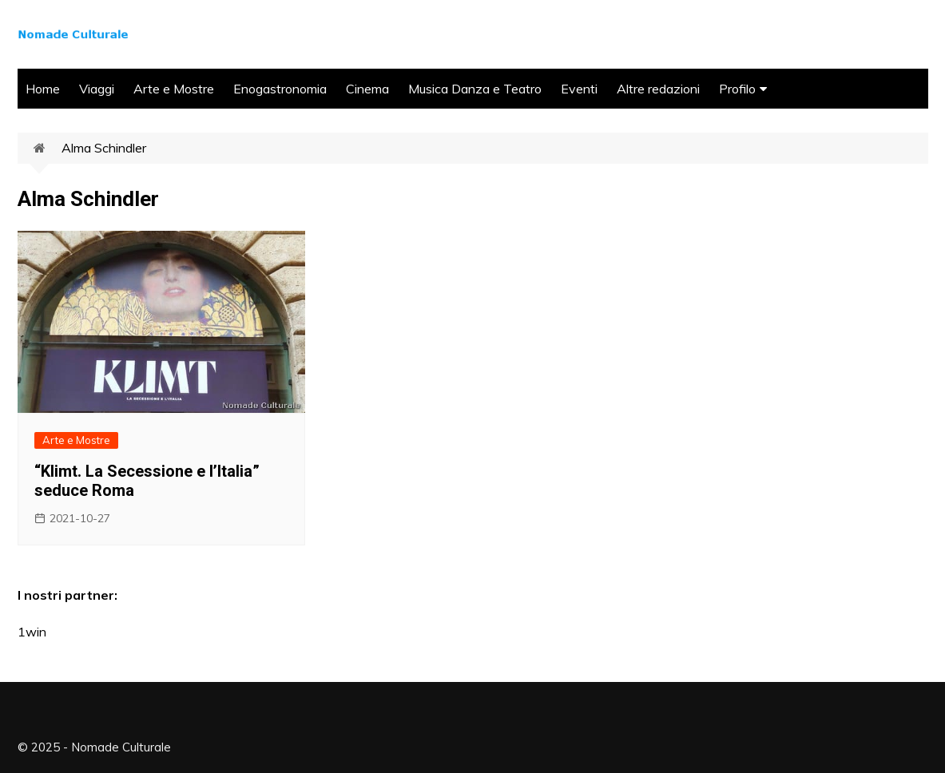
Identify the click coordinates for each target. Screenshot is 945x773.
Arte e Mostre (173, 89)
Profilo (737, 89)
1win (32, 632)
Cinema (367, 89)
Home (43, 89)
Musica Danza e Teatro (475, 89)
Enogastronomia (280, 89)
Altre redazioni (658, 89)
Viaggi (96, 89)
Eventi (579, 89)
